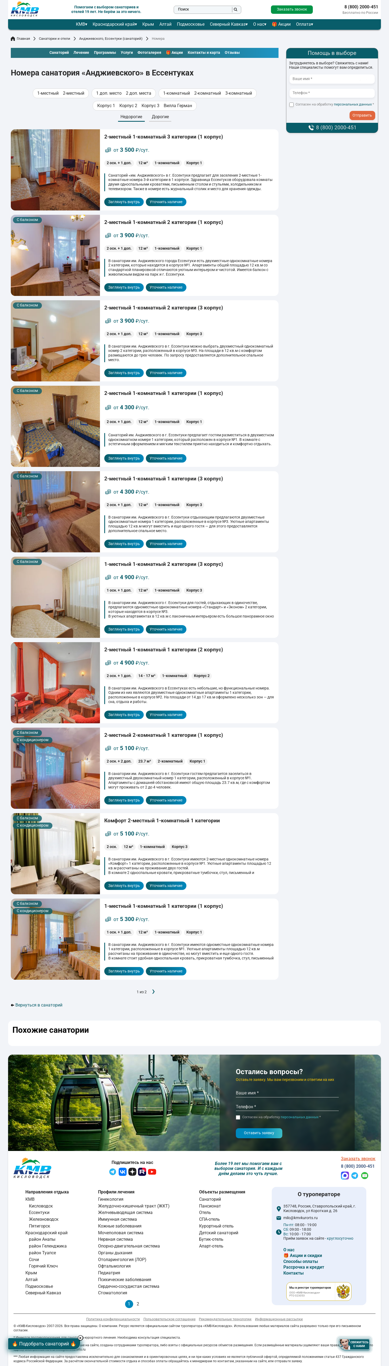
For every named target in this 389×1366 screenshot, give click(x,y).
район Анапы (42, 1239)
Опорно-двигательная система (129, 1246)
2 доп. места (138, 93)
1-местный (48, 93)
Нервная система (115, 1239)
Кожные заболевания (120, 1226)
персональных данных (353, 104)
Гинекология (110, 1199)
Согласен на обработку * (335, 104)
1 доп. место (109, 93)
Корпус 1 (106, 105)
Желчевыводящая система (125, 1212)
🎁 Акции (281, 24)
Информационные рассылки (279, 1319)
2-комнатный (207, 93)
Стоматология (112, 1293)
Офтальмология (114, 1266)
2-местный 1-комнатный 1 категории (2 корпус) (163, 649)
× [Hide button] (82, 1337)
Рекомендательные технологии (225, 1319)
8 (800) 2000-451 (361, 7)
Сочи (34, 1259)
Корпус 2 (128, 105)
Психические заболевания (124, 1279)
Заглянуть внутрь (124, 202)
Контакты (293, 1273)
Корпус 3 (150, 105)
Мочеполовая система (120, 1232)
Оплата (303, 24)
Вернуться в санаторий (36, 1005)
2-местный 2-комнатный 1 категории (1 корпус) (163, 735)
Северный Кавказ (228, 24)
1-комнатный (176, 93)
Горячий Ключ (43, 1266)
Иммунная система (117, 1219)
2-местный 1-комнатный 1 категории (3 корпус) (163, 479)
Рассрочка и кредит (303, 1267)
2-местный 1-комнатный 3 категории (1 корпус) (163, 137)
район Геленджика (48, 1246)
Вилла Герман (178, 105)
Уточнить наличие (166, 202)
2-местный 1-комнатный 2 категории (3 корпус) (163, 308)
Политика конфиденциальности (113, 1319)
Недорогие (131, 116)
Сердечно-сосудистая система (128, 1286)
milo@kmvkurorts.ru (300, 1218)
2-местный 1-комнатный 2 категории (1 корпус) (163, 222)
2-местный (73, 93)
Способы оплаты (300, 1261)
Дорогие (160, 116)
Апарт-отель (211, 1246)
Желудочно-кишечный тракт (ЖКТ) (134, 1206)
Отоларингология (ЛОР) (122, 1259)
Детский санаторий (218, 1232)
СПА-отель (209, 1219)
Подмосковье (190, 24)
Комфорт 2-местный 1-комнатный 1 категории (162, 820)
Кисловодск (41, 1206)
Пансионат (210, 1206)
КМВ (80, 24)
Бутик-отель (211, 1239)
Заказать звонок (292, 9)
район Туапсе (42, 1252)
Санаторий (210, 1199)
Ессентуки (39, 1212)
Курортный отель (216, 1226)
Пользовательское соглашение (169, 1319)
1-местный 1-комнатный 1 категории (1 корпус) (163, 906)
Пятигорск (39, 1226)
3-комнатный (238, 93)
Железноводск (44, 1219)
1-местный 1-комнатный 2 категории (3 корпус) (163, 564)
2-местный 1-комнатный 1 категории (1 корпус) (163, 393)
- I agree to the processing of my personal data (364, 110)
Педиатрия (109, 1272)
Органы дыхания (115, 1252)
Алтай (165, 24)
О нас (258, 24)
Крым (148, 24)
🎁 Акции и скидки (302, 1255)
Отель (205, 1212)
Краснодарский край (114, 24)
